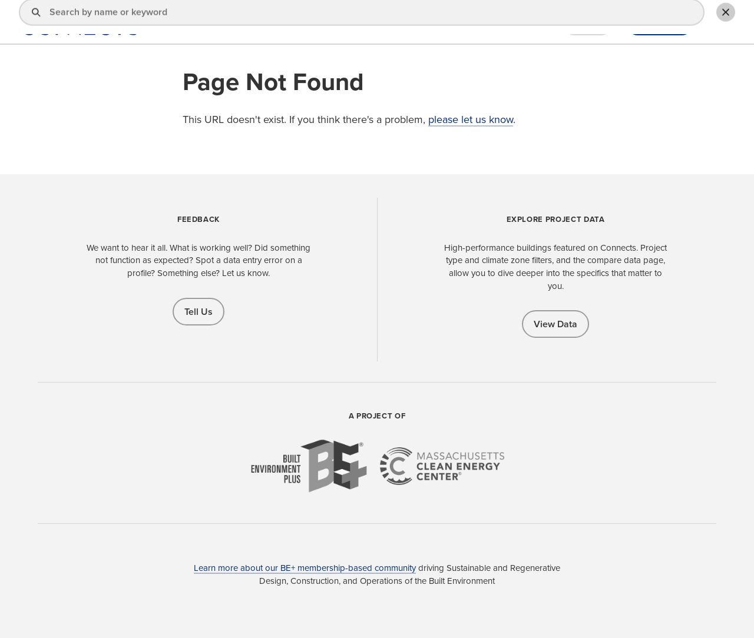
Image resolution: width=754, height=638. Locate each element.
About (534, 22)
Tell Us (198, 311)
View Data (555, 324)
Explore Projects (470, 22)
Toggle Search (721, 21)
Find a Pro (398, 22)
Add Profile (659, 22)
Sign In (588, 22)
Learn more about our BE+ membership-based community (305, 567)
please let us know (470, 119)
